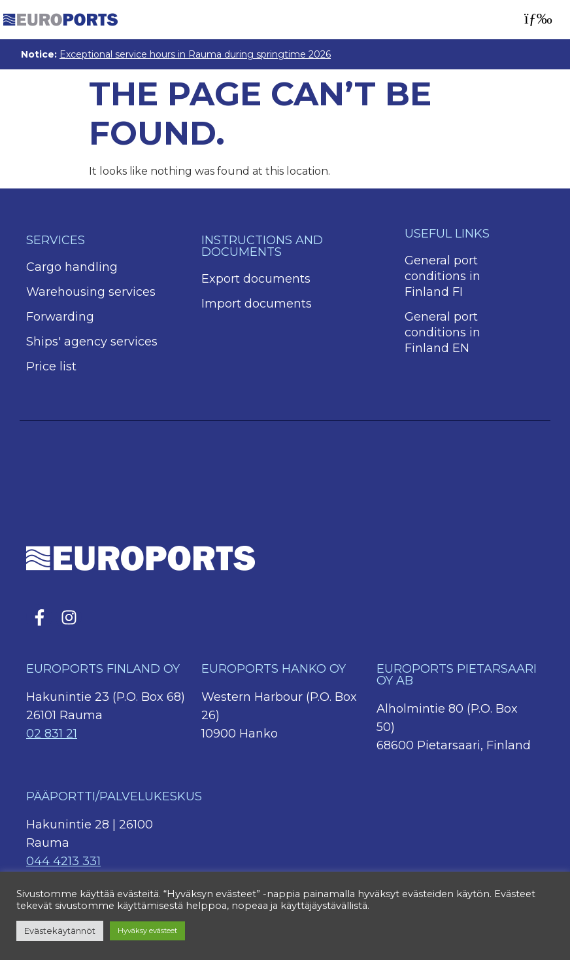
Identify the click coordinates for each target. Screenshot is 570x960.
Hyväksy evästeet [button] (147, 930)
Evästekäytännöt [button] (59, 930)
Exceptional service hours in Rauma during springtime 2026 (195, 54)
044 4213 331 (63, 861)
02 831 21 (51, 733)
